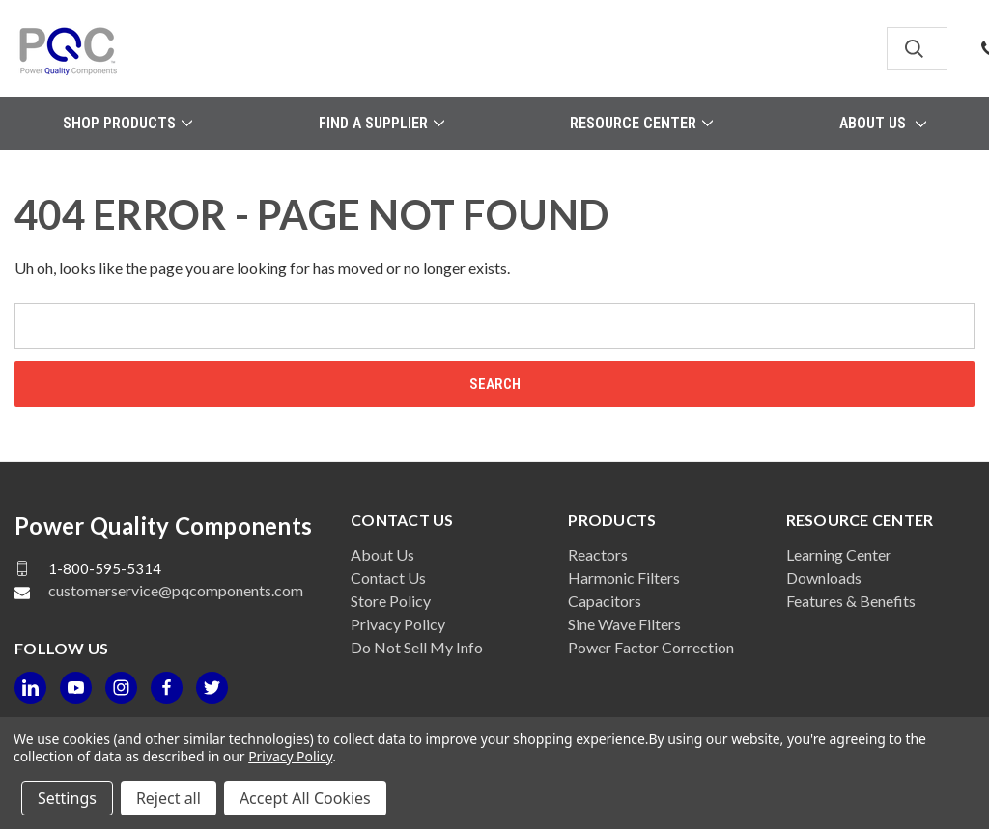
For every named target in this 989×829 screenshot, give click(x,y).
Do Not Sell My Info (417, 647)
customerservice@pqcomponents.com (175, 590)
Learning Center (838, 554)
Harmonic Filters (624, 577)
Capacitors (604, 601)
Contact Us (388, 577)
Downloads (824, 577)
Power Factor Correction (651, 647)
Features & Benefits (851, 601)
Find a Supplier (381, 123)
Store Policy (391, 601)
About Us (882, 123)
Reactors (598, 554)
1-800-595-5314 (104, 568)
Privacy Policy (398, 624)
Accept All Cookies (305, 798)
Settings (67, 798)
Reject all (168, 798)
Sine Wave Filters (624, 624)
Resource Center (641, 123)
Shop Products (127, 123)
